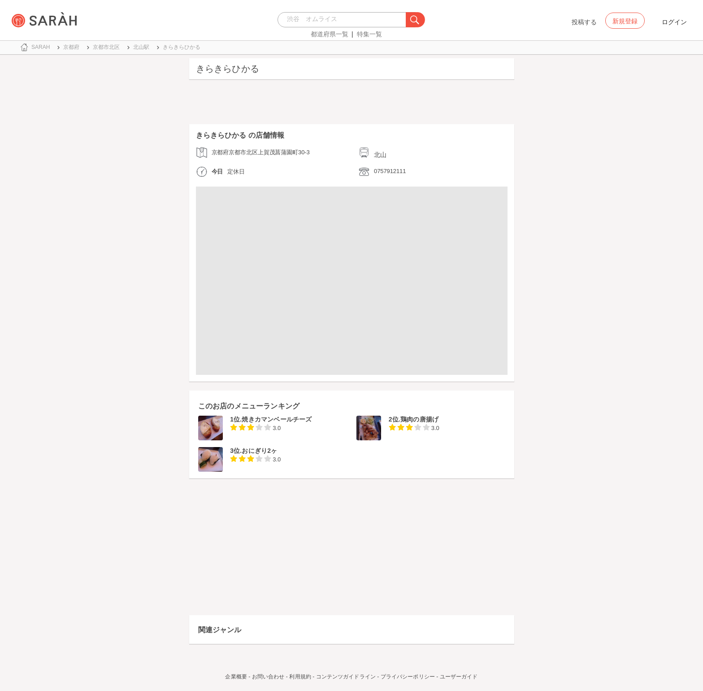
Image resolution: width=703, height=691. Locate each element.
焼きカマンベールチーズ (277, 419)
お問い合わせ (268, 677)
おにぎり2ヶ (259, 450)
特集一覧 (369, 34)
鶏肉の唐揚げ (419, 419)
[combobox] (344, 19)
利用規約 (300, 677)
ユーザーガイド (459, 677)
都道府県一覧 (329, 34)
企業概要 (236, 677)
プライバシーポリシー (408, 677)
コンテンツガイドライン (346, 677)
